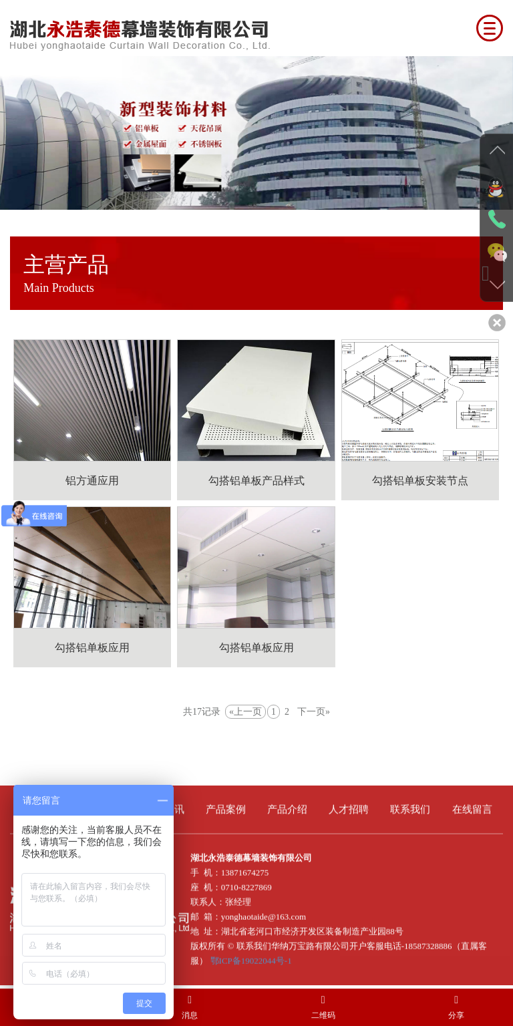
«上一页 (245, 712)
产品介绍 (287, 805)
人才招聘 (349, 805)
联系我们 (410, 805)
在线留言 (472, 805)
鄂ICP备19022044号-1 (251, 957)
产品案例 (226, 805)
